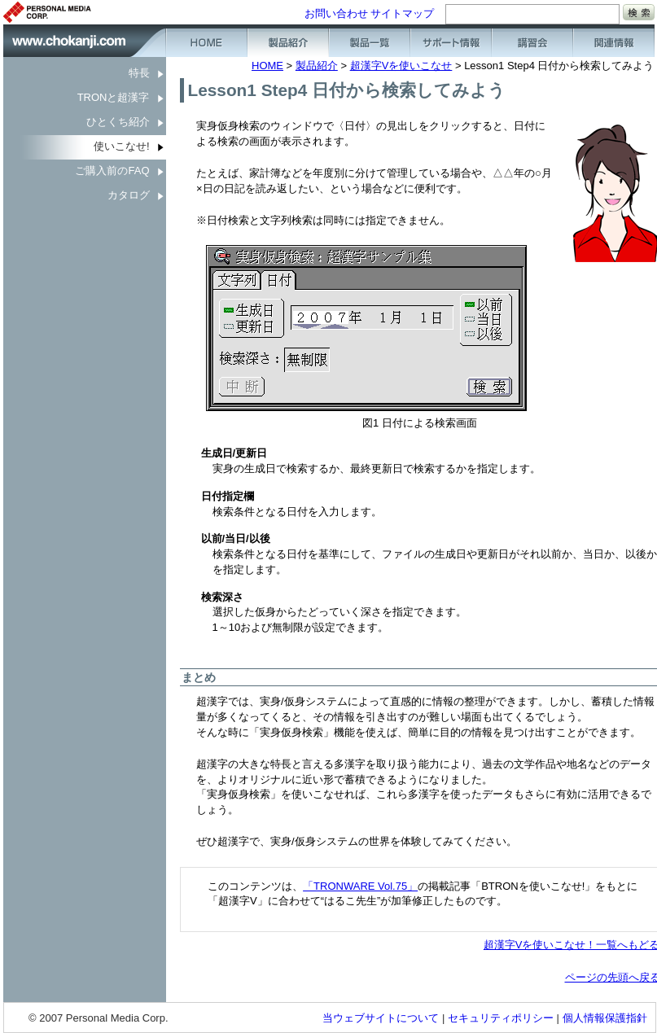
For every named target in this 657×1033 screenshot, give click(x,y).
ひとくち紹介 (118, 122)
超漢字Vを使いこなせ (401, 65)
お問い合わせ (336, 13)
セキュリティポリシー (501, 1018)
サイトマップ (402, 13)
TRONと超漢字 (113, 97)
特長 (139, 73)
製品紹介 (317, 65)
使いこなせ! (122, 146)
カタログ (128, 195)
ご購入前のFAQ (112, 170)
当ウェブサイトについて (380, 1018)
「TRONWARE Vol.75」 (360, 886)
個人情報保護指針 (605, 1018)
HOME (267, 65)
